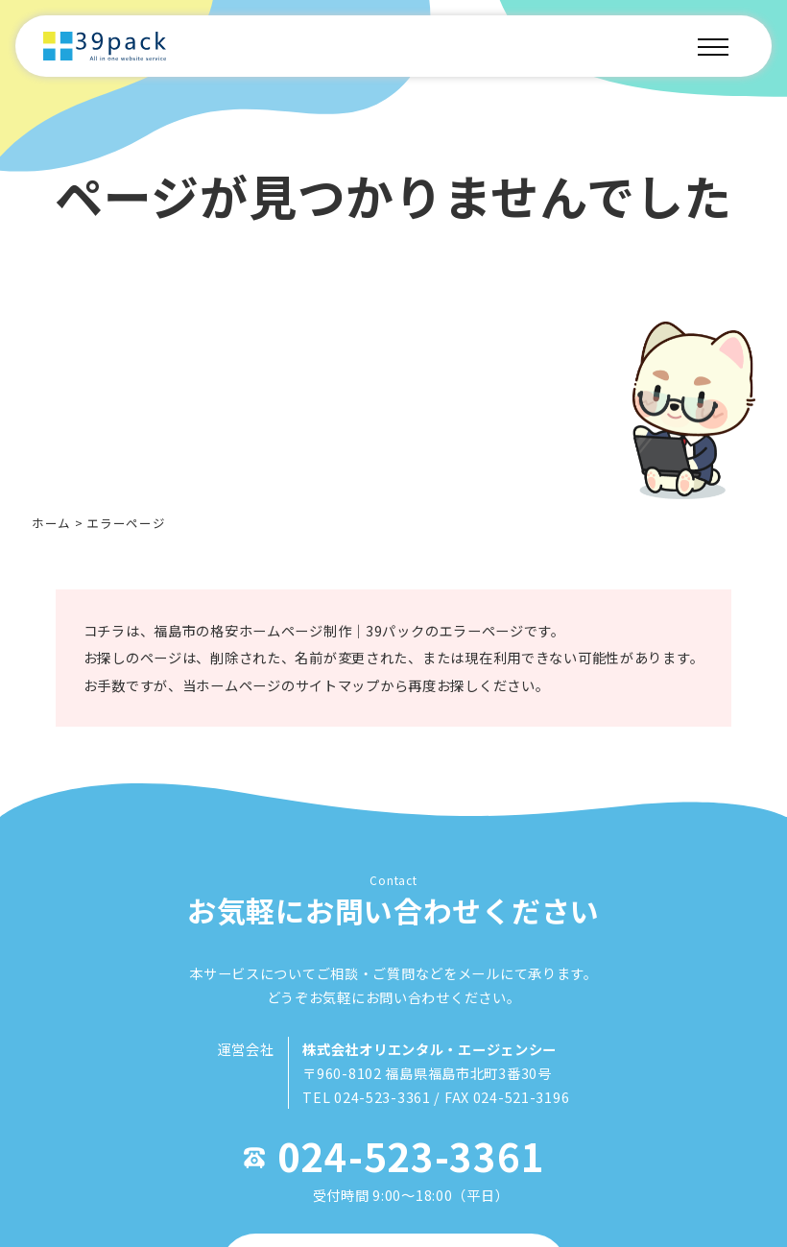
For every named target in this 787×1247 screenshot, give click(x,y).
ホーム (51, 523)
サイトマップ (333, 698)
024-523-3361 (411, 1179)
